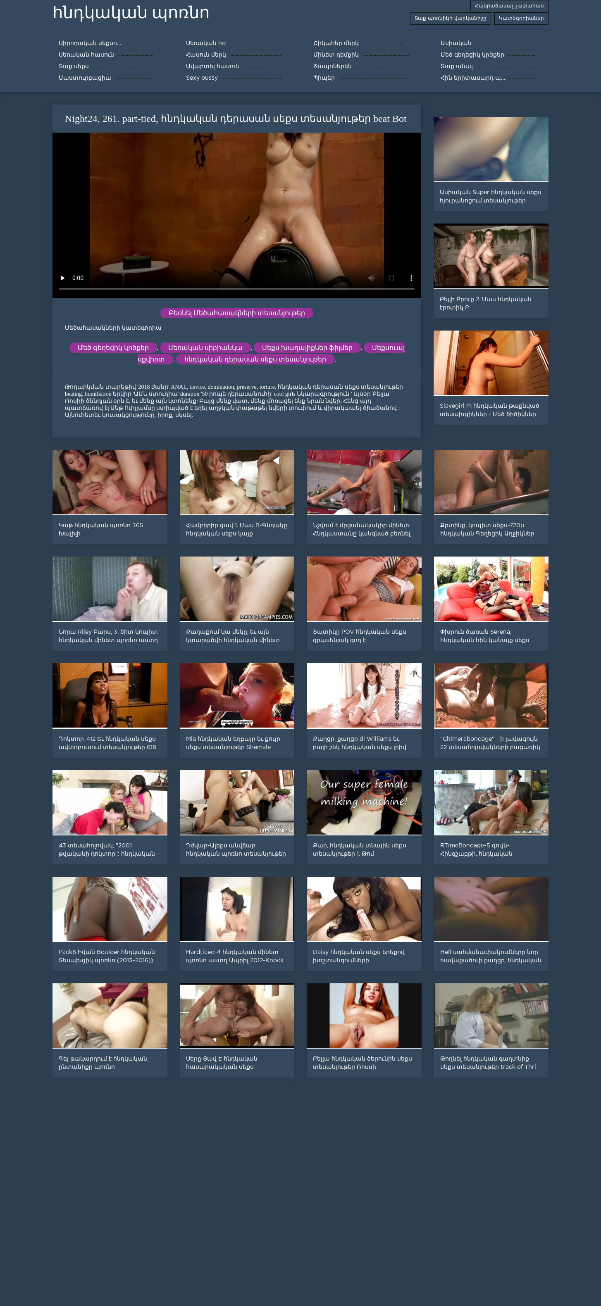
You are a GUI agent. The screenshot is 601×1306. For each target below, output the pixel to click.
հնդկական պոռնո (131, 12)
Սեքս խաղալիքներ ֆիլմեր (307, 347)
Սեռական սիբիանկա (205, 347)
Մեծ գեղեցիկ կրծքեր (113, 347)
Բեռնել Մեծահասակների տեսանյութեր (237, 312)
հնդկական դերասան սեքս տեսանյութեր (255, 359)
